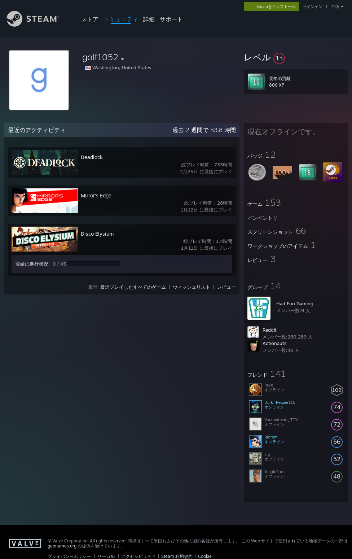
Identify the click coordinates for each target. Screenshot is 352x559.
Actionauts (274, 343)
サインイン (312, 6)
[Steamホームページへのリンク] (38, 25)
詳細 (149, 19)
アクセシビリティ (138, 556)
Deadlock (92, 157)
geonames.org (62, 546)
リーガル (106, 556)
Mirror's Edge (96, 195)
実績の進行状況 (32, 264)
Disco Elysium (97, 234)
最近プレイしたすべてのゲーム (133, 287)
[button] (296, 57)
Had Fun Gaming (294, 303)
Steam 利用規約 (177, 556)
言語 (335, 6)
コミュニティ (121, 19)
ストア (89, 19)
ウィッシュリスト (191, 287)
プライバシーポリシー (69, 556)
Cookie (205, 556)
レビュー (226, 287)
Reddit (270, 330)
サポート (171, 19)
